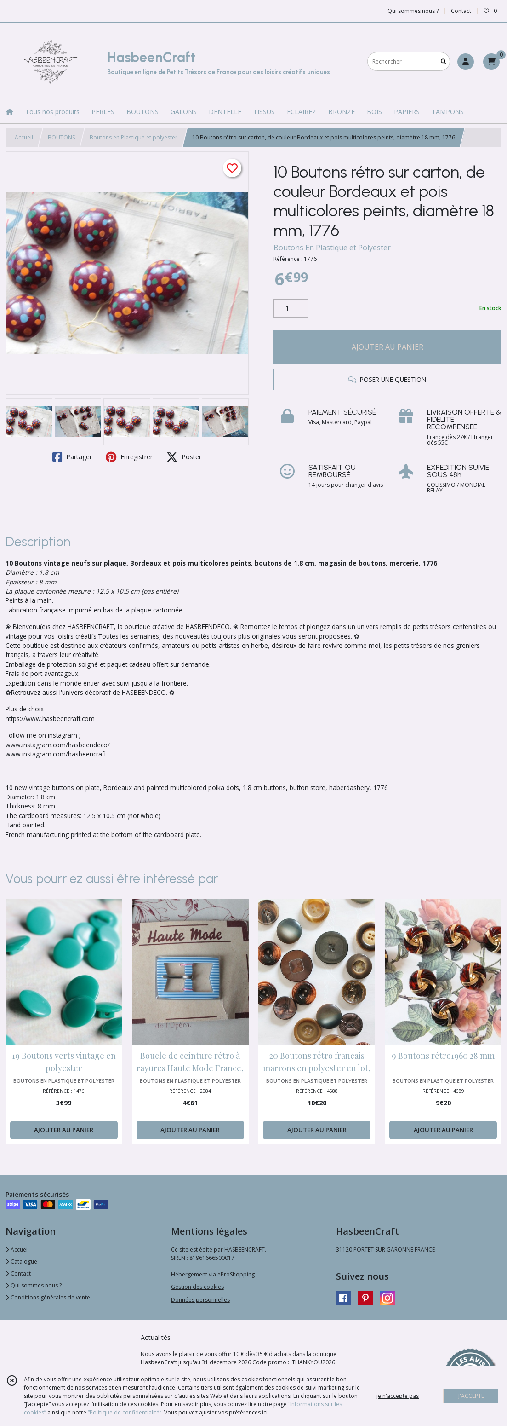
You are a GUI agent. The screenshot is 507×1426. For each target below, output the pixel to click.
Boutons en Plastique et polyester (133, 137)
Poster (183, 456)
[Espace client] (466, 62)
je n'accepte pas (397, 1396)
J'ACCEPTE (471, 1396)
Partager (72, 456)
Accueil (24, 137)
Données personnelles (200, 1300)
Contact (461, 11)
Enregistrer (129, 456)
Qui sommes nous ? (34, 1285)
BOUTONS (61, 137)
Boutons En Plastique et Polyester (332, 247)
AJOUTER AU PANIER (387, 347)
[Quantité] (290, 308)
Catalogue (21, 1261)
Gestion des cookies (197, 1287)
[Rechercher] (444, 61)
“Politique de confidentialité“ (124, 1412)
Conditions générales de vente (48, 1297)
